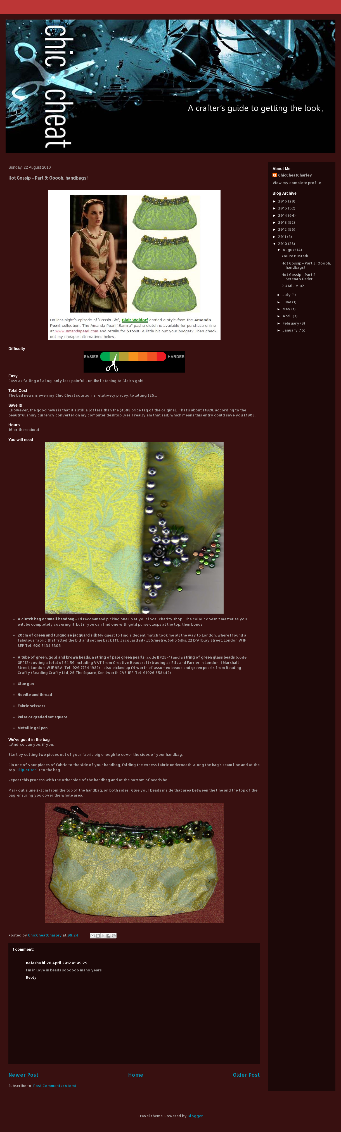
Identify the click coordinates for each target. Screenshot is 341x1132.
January (291, 330)
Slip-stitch (27, 770)
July (287, 294)
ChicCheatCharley (295, 175)
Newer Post (23, 1074)
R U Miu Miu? (292, 285)
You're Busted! (294, 256)
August (290, 249)
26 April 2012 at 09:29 (67, 963)
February (291, 323)
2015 (283, 208)
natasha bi (35, 963)
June (287, 302)
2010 (283, 243)
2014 (283, 215)
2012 (283, 229)
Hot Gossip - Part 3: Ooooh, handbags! (306, 265)
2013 (283, 222)
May (287, 309)
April (288, 316)
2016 (283, 201)
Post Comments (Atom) (54, 1085)
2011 (282, 236)
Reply (31, 977)
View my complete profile (297, 182)
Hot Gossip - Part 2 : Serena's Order (299, 276)
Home (135, 1074)
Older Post (246, 1074)
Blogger (195, 1116)
